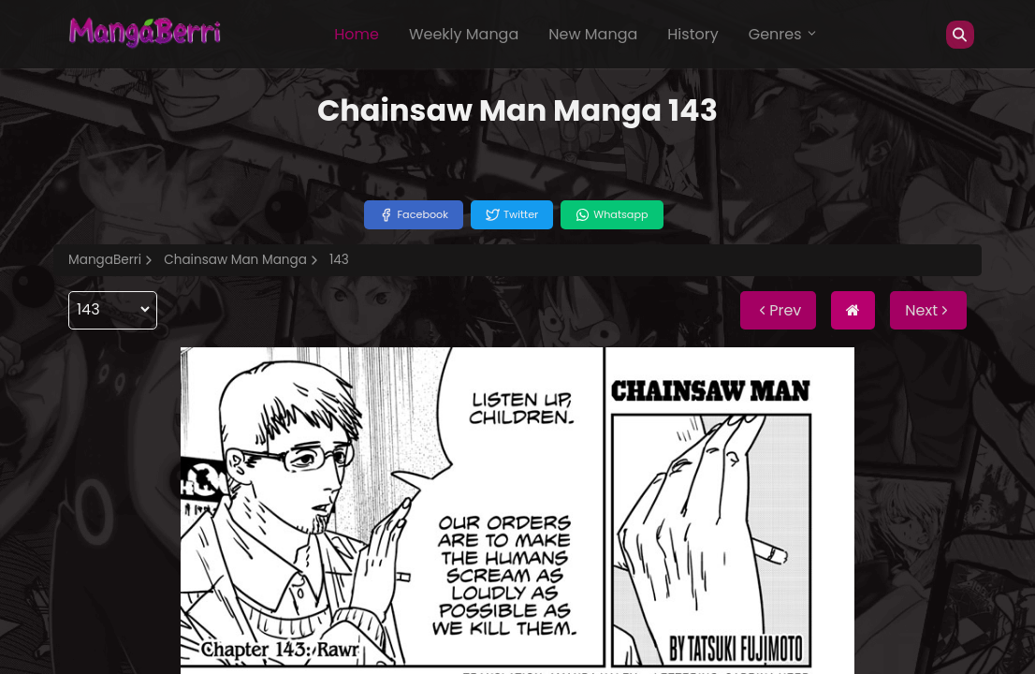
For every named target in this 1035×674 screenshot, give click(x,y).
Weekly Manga (463, 34)
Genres (783, 34)
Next (928, 310)
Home (356, 34)
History (692, 34)
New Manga (592, 34)
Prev (778, 310)
